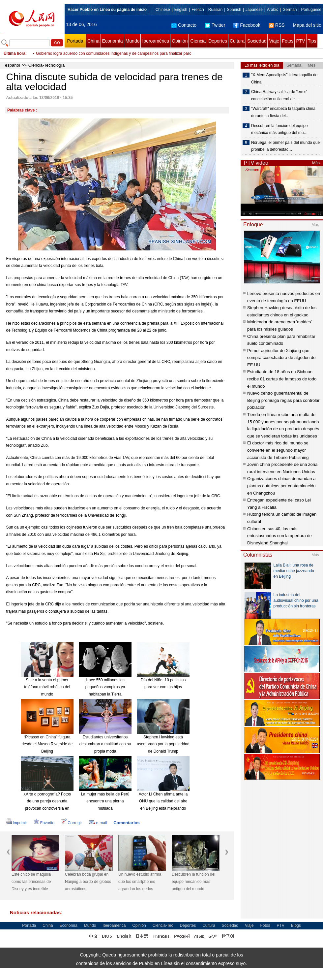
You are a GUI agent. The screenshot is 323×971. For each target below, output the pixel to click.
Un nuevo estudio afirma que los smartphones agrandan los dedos (139, 881)
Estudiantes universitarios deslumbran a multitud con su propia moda (105, 744)
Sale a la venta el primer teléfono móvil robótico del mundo (47, 687)
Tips (312, 41)
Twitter (215, 25)
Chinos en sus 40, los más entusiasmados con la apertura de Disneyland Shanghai (279, 535)
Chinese (163, 9)
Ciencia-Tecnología (46, 65)
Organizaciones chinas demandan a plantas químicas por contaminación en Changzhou (281, 485)
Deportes (217, 41)
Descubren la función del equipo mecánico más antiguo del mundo (193, 881)
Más (316, 163)
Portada (75, 41)
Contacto (183, 25)
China (93, 41)
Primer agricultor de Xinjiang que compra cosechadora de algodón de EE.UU (281, 357)
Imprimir (16, 823)
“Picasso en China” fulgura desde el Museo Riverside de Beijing (47, 744)
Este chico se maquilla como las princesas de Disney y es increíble (31, 881)
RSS (277, 25)
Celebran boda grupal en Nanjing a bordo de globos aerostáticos (88, 881)
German (289, 9)
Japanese (254, 9)
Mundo (133, 41)
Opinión (180, 41)
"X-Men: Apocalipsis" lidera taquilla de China (284, 78)
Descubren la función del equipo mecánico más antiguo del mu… (279, 129)
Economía (112, 41)
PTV (300, 41)
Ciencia (198, 41)
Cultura (237, 41)
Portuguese (311, 9)
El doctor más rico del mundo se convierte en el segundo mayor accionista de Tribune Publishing (277, 450)
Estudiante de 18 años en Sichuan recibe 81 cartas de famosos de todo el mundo (281, 378)
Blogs (296, 925)
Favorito (44, 823)
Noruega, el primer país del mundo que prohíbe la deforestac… (285, 146)
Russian (215, 9)
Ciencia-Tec (163, 925)
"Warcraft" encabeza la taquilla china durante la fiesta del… (283, 112)
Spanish (234, 9)
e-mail (98, 823)
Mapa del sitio (307, 25)
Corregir (71, 823)
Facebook (246, 25)
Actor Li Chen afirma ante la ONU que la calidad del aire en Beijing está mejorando (163, 801)
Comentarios (126, 822)
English (180, 9)
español (12, 65)
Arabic (272, 9)
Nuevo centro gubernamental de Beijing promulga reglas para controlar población (283, 400)
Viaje (274, 41)
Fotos (287, 41)
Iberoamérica (155, 41)
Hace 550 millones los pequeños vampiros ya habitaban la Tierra (105, 687)
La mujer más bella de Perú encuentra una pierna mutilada (105, 801)
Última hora (14, 53)
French (197, 9)
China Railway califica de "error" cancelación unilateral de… (279, 95)
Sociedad (256, 41)
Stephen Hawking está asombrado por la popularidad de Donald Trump (163, 744)
